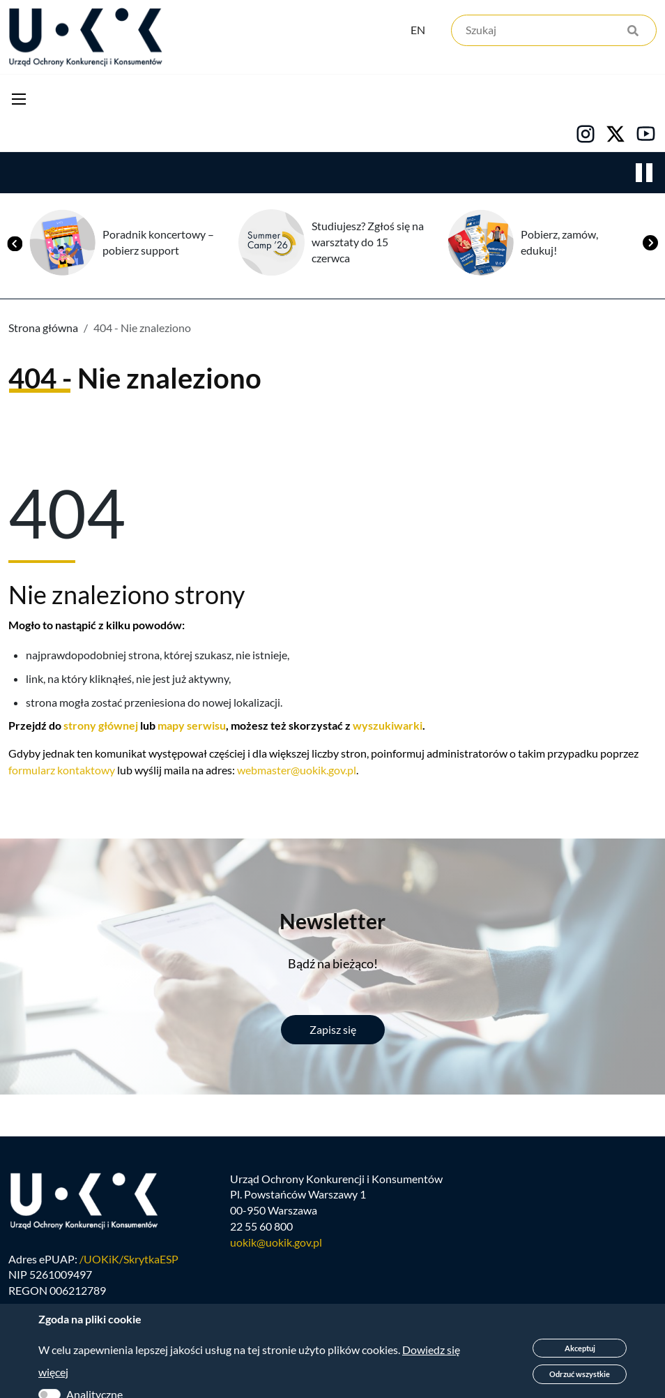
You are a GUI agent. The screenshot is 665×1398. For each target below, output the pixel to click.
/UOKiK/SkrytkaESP (128, 1267)
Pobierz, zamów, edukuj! (559, 245)
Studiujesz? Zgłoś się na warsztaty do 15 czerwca (368, 244)
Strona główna (43, 330)
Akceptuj (580, 1348)
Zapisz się (332, 1032)
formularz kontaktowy (61, 772)
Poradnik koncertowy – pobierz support (158, 245)
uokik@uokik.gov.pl (276, 1251)
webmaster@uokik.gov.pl (296, 772)
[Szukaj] (554, 33)
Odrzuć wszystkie (579, 1373)
